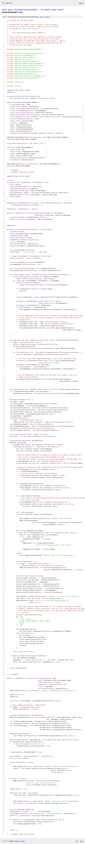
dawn (4, 9)
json (81, 841)
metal (60, 9)
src (42, 9)
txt (77, 841)
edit (47, 17)
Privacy (17, 841)
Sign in (81, 3)
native (53, 9)
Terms (23, 841)
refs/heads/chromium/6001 (25, 9)
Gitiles (12, 841)
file (42, 17)
